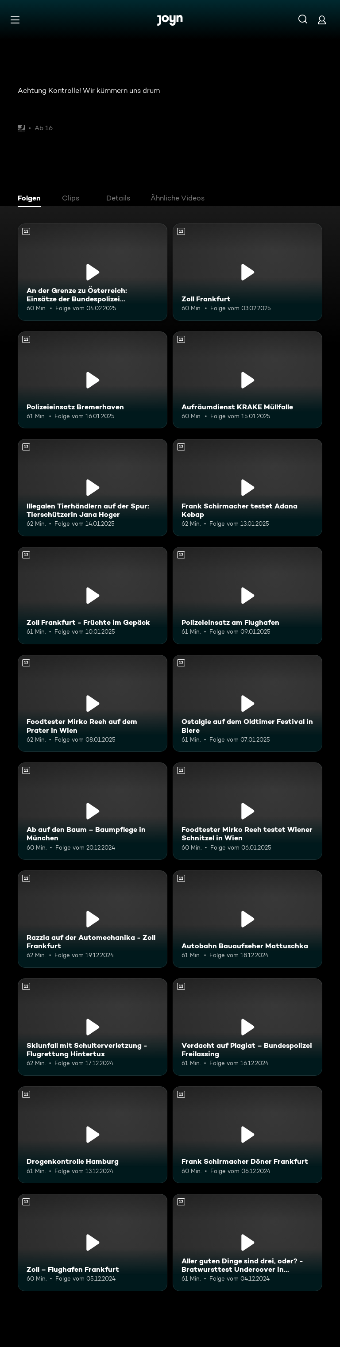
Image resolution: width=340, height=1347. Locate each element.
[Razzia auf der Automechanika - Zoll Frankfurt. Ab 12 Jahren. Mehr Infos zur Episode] (92, 919)
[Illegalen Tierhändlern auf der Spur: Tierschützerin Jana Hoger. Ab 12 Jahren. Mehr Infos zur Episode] (92, 487)
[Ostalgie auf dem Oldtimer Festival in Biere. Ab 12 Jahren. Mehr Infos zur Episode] (247, 703)
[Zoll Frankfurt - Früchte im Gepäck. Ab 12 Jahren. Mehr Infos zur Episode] (92, 595)
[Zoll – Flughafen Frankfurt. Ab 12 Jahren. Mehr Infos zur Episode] (92, 1242)
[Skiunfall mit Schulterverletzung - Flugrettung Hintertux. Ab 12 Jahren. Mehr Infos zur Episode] (92, 1027)
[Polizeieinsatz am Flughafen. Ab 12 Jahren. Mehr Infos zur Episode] (247, 595)
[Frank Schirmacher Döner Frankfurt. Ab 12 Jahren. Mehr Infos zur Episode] (247, 1135)
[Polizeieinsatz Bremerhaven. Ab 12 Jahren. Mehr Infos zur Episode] (92, 380)
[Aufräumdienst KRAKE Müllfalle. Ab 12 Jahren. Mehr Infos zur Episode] (247, 380)
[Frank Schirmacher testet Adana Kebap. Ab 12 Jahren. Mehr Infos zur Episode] (247, 487)
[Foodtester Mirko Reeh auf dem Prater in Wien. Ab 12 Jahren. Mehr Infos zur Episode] (92, 703)
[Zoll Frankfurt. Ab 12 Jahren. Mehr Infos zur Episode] (247, 272)
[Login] (322, 19)
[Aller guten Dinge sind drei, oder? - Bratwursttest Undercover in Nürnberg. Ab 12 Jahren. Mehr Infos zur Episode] (247, 1242)
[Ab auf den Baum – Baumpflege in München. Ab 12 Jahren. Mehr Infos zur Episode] (92, 811)
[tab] (31, 199)
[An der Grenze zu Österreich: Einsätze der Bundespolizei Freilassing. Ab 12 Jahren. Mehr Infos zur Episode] (92, 272)
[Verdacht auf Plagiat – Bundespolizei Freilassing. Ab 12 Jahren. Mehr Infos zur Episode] (247, 1027)
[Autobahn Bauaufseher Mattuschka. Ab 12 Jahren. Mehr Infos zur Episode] (247, 919)
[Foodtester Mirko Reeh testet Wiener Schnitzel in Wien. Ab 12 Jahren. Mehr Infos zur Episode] (247, 811)
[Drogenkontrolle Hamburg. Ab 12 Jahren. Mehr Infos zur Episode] (92, 1135)
